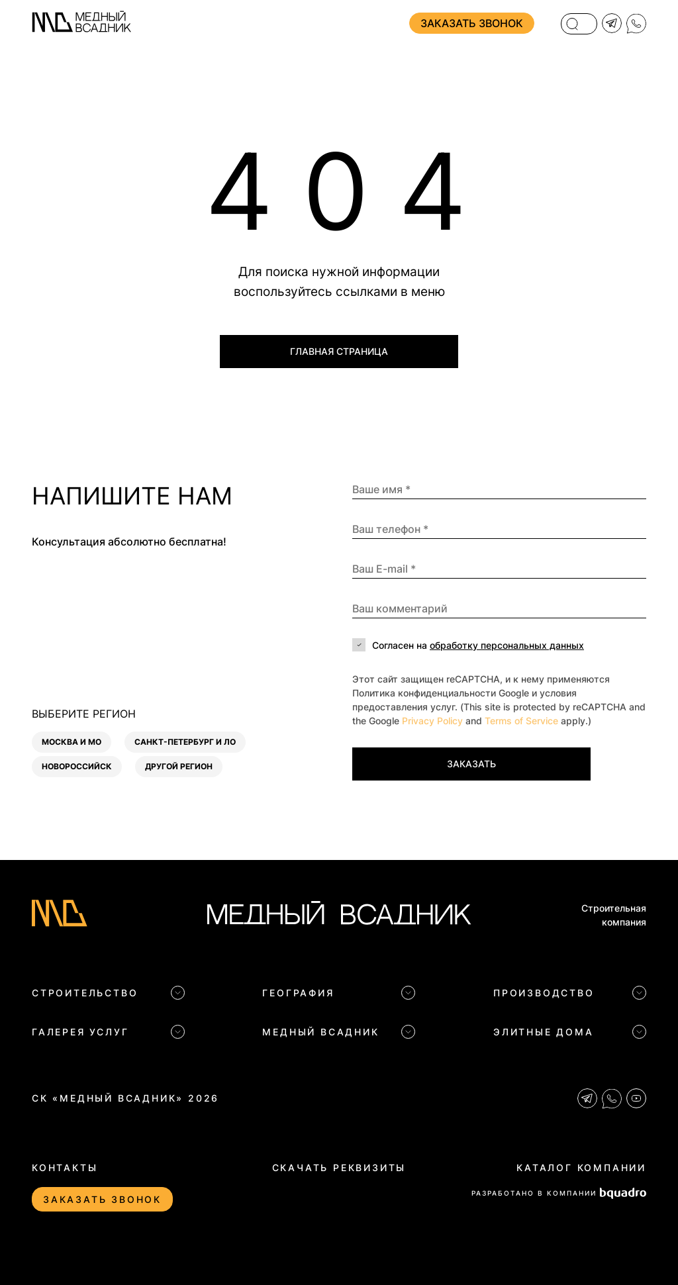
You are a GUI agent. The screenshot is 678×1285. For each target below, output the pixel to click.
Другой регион (179, 766)
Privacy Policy (432, 720)
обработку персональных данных (507, 645)
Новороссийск (77, 766)
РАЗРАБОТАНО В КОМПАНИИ (558, 1193)
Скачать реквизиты (339, 1167)
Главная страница (339, 351)
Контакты (64, 1167)
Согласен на (478, 645)
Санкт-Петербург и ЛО (185, 742)
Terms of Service (521, 720)
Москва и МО (71, 742)
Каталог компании (581, 1167)
